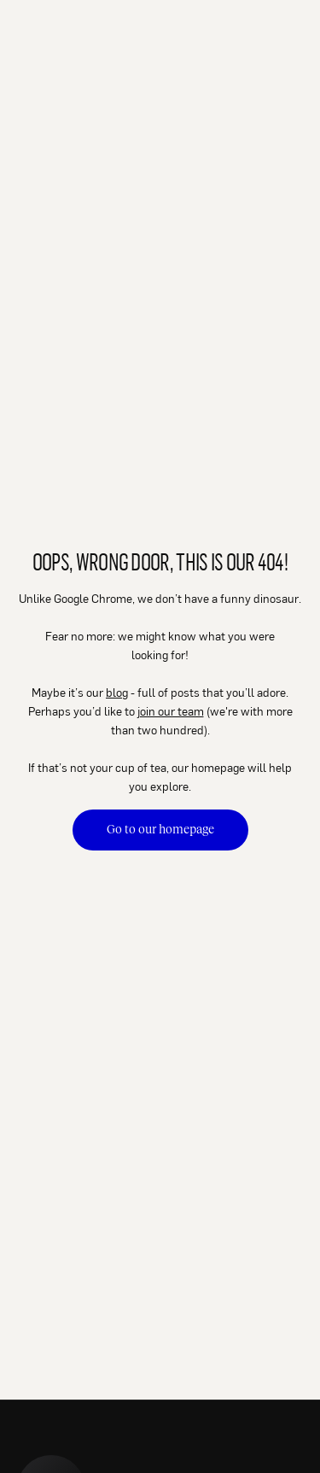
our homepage (208, 767)
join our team (170, 711)
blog (117, 692)
